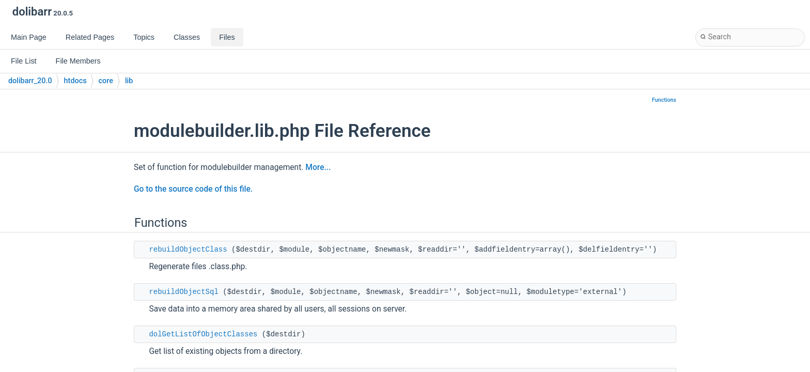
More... (318, 167)
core (106, 80)
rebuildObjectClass (188, 249)
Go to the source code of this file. (193, 189)
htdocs (75, 80)
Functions (664, 100)
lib (129, 80)
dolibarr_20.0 (30, 80)
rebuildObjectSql (183, 292)
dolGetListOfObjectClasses (203, 334)
